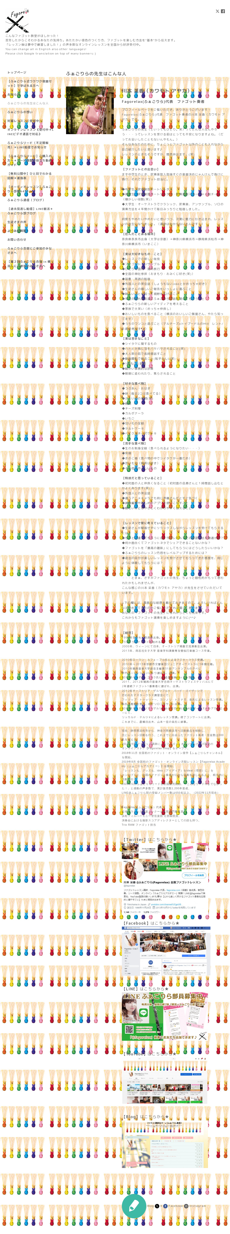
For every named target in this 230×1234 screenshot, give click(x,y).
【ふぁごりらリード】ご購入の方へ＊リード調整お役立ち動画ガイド (29, 160)
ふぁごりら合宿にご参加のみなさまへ (29, 250)
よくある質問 (16, 231)
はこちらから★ (149, 839)
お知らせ (13, 94)
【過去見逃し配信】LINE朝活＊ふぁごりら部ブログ (30, 211)
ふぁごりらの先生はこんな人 (28, 103)
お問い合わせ (16, 240)
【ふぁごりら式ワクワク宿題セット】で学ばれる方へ (29, 83)
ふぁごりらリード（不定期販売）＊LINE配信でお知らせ (28, 145)
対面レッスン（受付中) (23, 121)
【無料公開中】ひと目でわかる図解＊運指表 (29, 176)
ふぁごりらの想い (20, 112)
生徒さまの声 (16, 222)
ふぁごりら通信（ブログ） (26, 200)
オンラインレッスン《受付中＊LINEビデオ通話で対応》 (30, 132)
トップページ (16, 72)
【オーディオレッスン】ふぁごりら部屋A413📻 (29, 189)
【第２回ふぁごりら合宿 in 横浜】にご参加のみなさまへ (29, 264)
